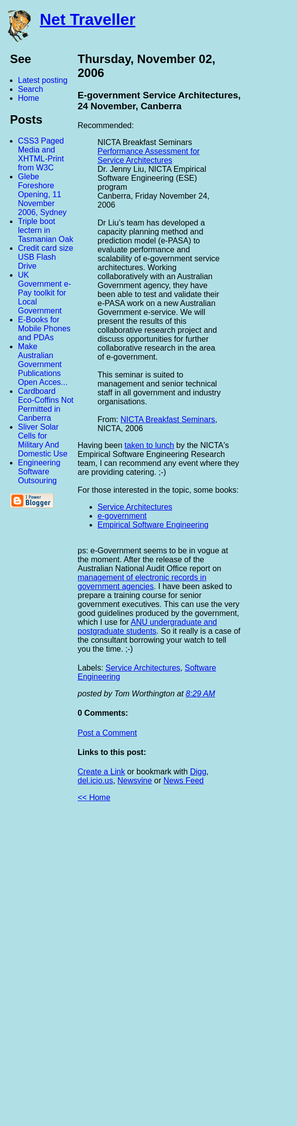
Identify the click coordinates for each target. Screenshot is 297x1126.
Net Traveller (87, 19)
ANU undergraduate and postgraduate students (147, 626)
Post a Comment (107, 733)
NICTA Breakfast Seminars (167, 419)
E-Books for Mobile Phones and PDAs (44, 328)
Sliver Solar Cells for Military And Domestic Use (43, 440)
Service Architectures (135, 507)
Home (28, 98)
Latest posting (43, 80)
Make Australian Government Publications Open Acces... (43, 364)
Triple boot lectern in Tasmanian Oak (45, 230)
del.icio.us (95, 780)
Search (30, 89)
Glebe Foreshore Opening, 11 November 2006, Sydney (42, 194)
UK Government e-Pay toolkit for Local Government (44, 293)
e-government (122, 516)
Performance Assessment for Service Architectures (148, 155)
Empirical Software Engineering (153, 525)
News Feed (184, 780)
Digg (198, 771)
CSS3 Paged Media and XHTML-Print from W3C (41, 154)
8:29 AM (200, 693)
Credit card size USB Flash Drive (45, 257)
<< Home (94, 797)
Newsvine (134, 780)
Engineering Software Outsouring (39, 471)
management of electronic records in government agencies (142, 582)
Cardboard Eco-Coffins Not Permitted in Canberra (46, 404)
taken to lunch (149, 445)
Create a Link (101, 771)
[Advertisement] (187, 968)
